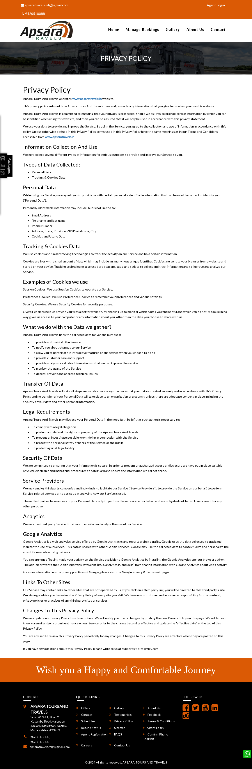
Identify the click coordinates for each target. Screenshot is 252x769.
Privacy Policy (121, 721)
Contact (218, 29)
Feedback (152, 714)
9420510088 (33, 14)
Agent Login (216, 5)
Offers (83, 708)
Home (113, 29)
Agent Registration (92, 734)
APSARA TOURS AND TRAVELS (144, 762)
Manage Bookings (142, 29)
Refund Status (88, 728)
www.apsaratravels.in (87, 99)
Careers (84, 745)
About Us (195, 29)
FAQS (115, 734)
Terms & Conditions (159, 721)
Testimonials (120, 714)
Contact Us (119, 745)
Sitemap (117, 728)
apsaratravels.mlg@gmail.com (44, 5)
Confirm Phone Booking (155, 736)
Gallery (172, 29)
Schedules (85, 721)
